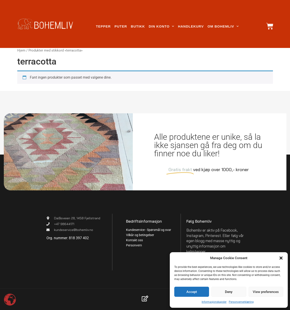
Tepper (103, 26)
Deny (228, 292)
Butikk (138, 26)
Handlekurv (191, 26)
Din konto (161, 26)
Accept (191, 292)
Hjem (21, 50)
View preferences (266, 292)
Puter (121, 26)
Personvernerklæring (241, 302)
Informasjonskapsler (214, 302)
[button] (281, 258)
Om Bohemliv (223, 26)
